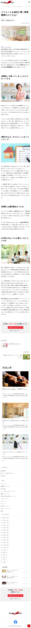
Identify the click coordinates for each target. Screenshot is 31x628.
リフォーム (4, 484)
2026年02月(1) (5, 518)
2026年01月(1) (5, 520)
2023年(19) (4, 552)
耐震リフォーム (5, 494)
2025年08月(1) (5, 532)
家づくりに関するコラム (18, 6)
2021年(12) (4, 557)
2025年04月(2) (5, 542)
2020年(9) (4, 560)
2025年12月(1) (5, 522)
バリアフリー (4, 498)
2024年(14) (4, 550)
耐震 (2, 511)
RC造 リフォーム (6, 508)
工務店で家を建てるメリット (8, 496)
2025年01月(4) (5, 547)
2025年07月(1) (5, 535)
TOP (3, 6)
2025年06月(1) (5, 537)
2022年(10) (4, 555)
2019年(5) (4, 562)
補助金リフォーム (5, 486)
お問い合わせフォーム (15, 327)
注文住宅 (3, 489)
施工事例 (3, 471)
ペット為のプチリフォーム (8, 491)
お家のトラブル (5, 506)
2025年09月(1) (5, 530)
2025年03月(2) (5, 545)
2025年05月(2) (5, 540)
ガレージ (3, 501)
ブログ (9, 6)
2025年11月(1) (5, 525)
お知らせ (3, 476)
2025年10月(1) (5, 527)
